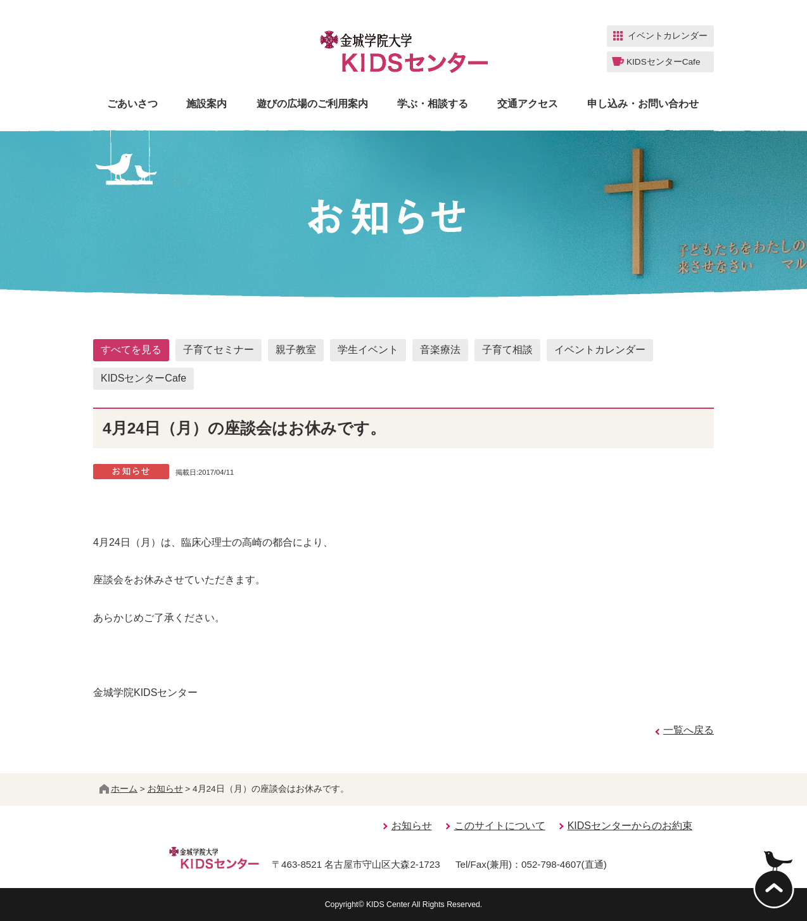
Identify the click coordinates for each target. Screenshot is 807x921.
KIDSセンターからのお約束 (630, 825)
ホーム (118, 789)
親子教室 (296, 349)
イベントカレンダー (599, 349)
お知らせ (165, 789)
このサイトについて (499, 825)
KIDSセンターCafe (143, 378)
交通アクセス (527, 104)
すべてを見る (131, 349)
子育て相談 (507, 349)
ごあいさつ (132, 104)
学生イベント (368, 349)
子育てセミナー (218, 349)
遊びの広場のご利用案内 (312, 104)
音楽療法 (440, 349)
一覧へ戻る (688, 730)
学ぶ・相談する (432, 104)
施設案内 (206, 104)
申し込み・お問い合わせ (643, 104)
